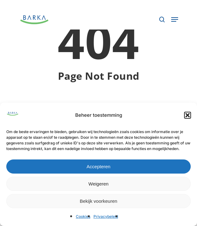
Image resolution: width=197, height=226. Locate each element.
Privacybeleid (105, 216)
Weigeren (98, 183)
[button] (187, 115)
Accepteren (98, 166)
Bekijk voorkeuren (98, 201)
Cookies (83, 216)
